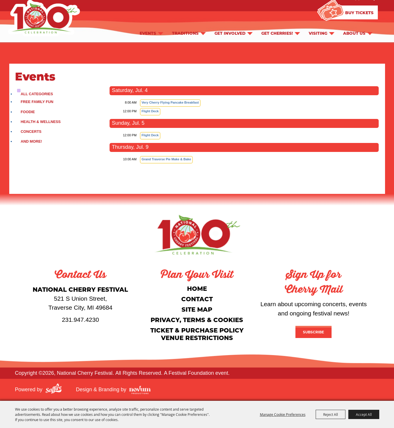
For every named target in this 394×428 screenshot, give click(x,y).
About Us (354, 33)
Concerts (31, 131)
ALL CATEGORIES (37, 94)
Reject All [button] (330, 414)
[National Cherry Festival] (197, 234)
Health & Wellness (41, 122)
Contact (197, 299)
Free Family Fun (37, 102)
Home (197, 288)
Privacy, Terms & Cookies (197, 319)
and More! (31, 141)
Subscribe (313, 332)
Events (148, 33)
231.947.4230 (80, 319)
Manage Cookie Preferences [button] (283, 414)
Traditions (185, 33)
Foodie (28, 112)
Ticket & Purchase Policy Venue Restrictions (197, 334)
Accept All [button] (364, 414)
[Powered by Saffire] (54, 389)
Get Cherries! (277, 33)
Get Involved (229, 33)
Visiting (318, 33)
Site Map (197, 309)
